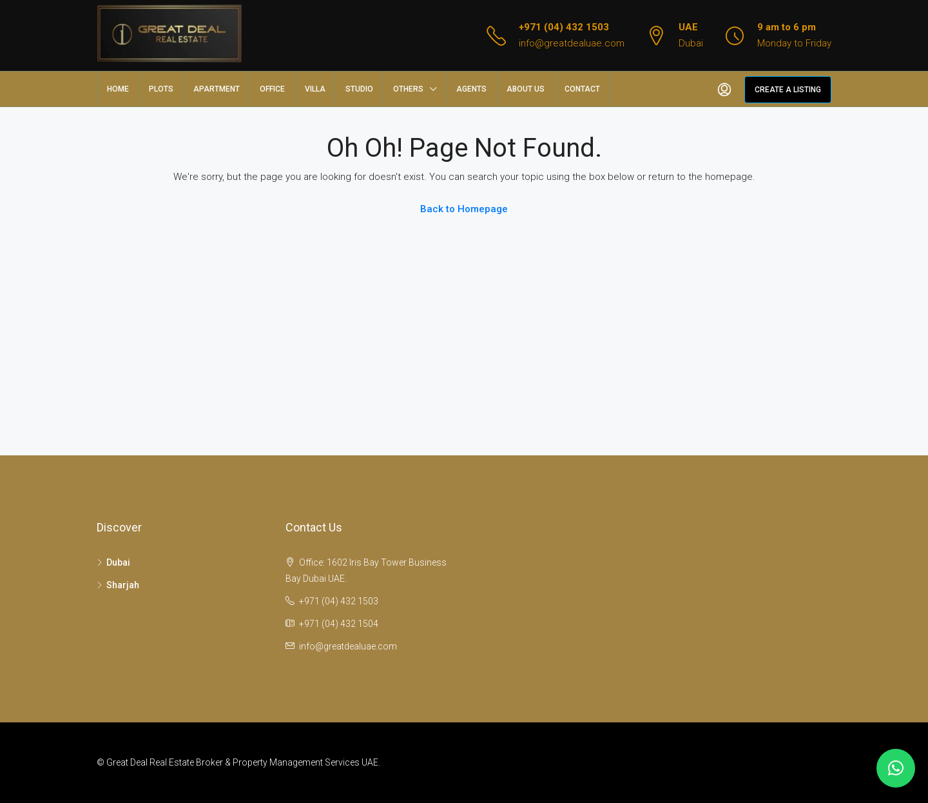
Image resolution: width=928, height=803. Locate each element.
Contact (582, 89)
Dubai (118, 562)
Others (408, 89)
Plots (161, 89)
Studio (359, 89)
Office (272, 89)
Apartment (216, 89)
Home (118, 89)
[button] (895, 768)
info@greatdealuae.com (571, 43)
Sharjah (122, 585)
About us (526, 89)
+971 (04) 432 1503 (564, 27)
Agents (471, 89)
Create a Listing (788, 89)
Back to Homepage (464, 209)
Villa (315, 89)
